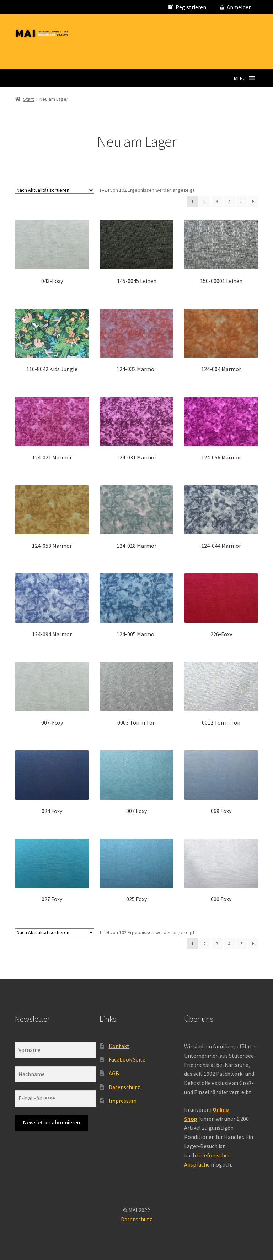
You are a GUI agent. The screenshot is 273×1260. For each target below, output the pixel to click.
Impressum (122, 1100)
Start (28, 99)
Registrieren (191, 7)
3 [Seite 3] (217, 201)
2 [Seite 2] (204, 201)
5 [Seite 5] (241, 201)
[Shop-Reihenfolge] (54, 190)
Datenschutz (124, 1087)
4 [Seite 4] (229, 201)
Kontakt (119, 1045)
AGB (114, 1073)
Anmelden (239, 7)
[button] (240, 78)
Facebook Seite (127, 1059)
